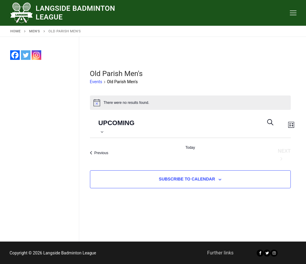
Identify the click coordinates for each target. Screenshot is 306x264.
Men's (34, 31)
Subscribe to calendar (187, 179)
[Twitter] (267, 253)
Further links (220, 253)
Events (96, 81)
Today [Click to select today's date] (190, 147)
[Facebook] (260, 253)
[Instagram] (273, 253)
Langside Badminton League (75, 12)
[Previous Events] (99, 152)
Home (15, 31)
